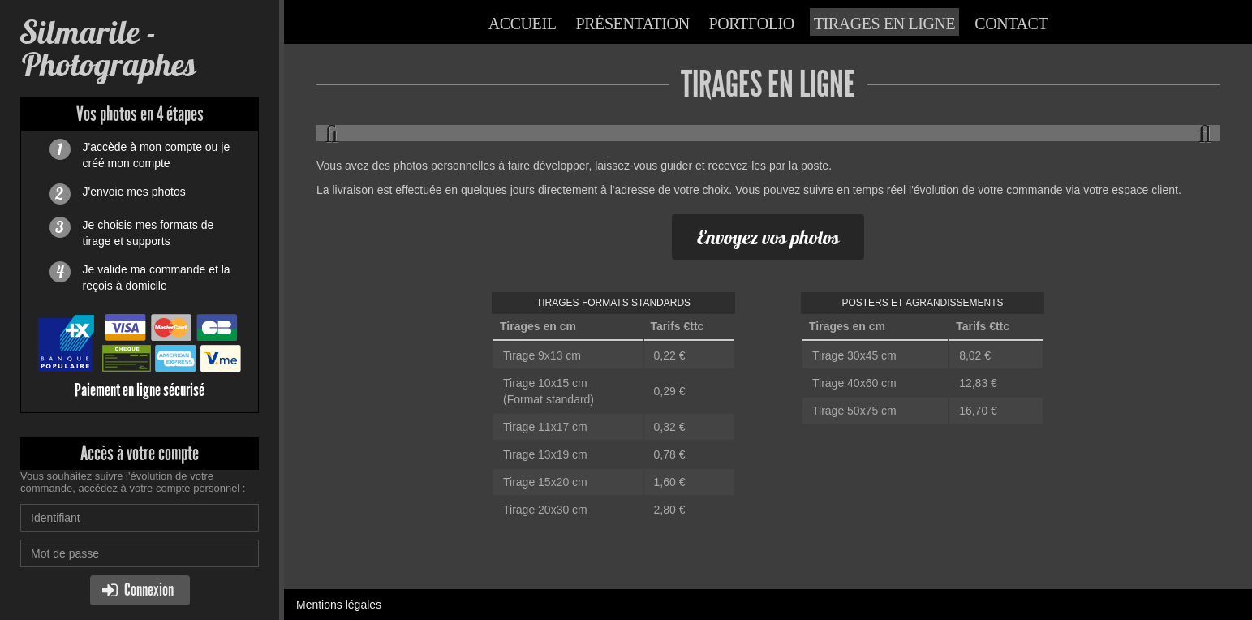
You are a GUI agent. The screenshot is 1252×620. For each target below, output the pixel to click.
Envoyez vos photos (768, 237)
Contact (1011, 23)
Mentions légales (338, 604)
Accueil (522, 23)
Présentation (632, 23)
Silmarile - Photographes (108, 48)
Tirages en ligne (885, 23)
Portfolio (751, 23)
